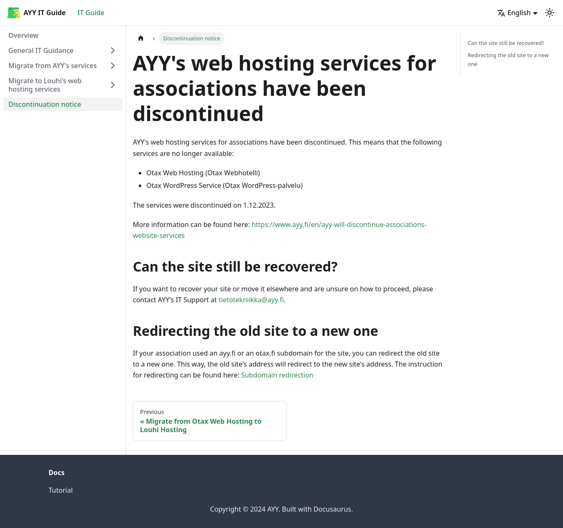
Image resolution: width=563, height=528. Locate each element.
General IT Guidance (41, 50)
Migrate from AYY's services (52, 65)
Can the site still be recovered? (506, 43)
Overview (23, 35)
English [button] (514, 12)
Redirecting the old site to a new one (508, 59)
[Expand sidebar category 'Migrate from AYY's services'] (112, 65)
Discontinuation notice (44, 104)
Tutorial (61, 490)
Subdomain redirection (277, 375)
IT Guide (90, 12)
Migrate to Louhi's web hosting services (45, 85)
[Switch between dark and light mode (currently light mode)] (549, 12)
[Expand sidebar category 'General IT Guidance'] (112, 50)
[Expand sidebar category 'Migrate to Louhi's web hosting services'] (112, 85)
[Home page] (141, 38)
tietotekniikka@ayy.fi (251, 299)
